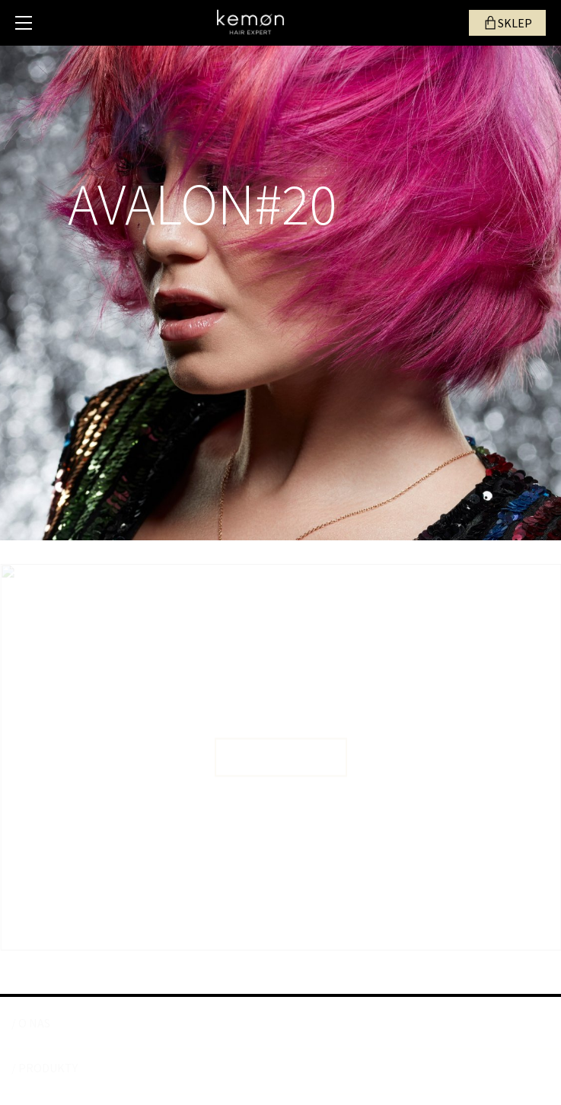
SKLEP (515, 22)
